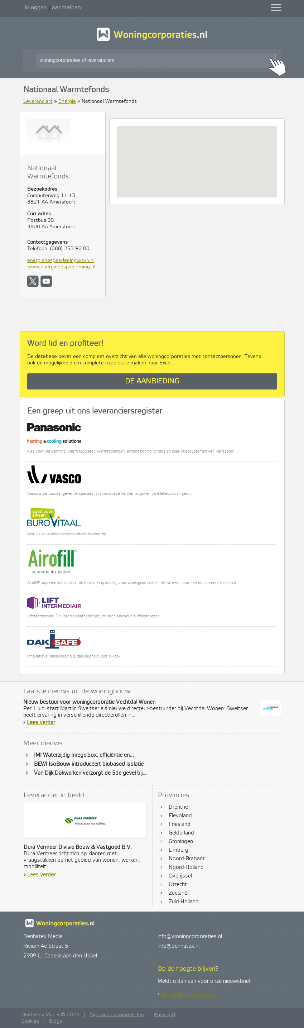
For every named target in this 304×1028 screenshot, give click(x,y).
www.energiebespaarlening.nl (61, 267)
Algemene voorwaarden (117, 1015)
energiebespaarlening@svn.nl (61, 260)
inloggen (36, 7)
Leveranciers (38, 101)
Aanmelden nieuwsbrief (189, 994)
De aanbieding (152, 381)
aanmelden (66, 7)
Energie (67, 101)
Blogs (55, 1021)
